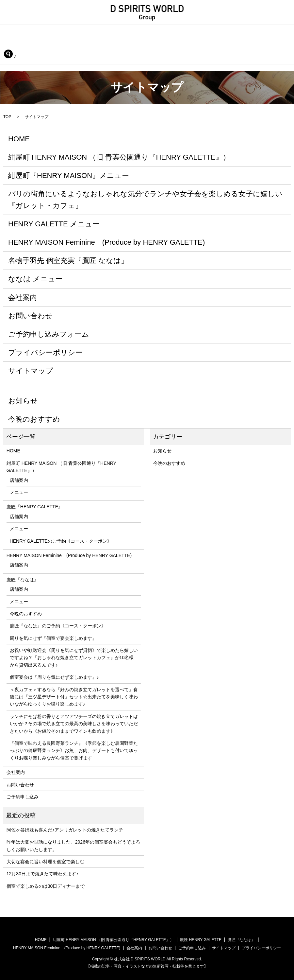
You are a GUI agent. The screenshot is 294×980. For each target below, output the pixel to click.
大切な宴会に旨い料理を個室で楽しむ (45, 860)
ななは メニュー (35, 278)
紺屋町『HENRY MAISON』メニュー (68, 174)
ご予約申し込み (24, 53)
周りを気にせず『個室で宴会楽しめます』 (53, 637)
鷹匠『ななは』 (170, 42)
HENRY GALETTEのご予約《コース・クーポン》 (61, 540)
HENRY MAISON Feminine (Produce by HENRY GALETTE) (72, 42)
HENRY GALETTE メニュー (54, 223)
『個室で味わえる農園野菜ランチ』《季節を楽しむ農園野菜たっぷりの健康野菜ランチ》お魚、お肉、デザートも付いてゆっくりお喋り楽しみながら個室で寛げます (74, 750)
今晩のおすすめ (34, 418)
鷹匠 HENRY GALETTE (200, 938)
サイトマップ (30, 370)
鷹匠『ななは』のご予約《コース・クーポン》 (58, 625)
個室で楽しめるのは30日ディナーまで (46, 885)
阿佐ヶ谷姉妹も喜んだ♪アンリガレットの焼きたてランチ (65, 828)
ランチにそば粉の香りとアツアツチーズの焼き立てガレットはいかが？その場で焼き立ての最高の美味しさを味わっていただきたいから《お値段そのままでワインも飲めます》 (74, 723)
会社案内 (211, 42)
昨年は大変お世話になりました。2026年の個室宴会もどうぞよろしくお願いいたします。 (73, 844)
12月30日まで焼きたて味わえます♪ (42, 873)
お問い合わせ (250, 42)
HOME (15, 32)
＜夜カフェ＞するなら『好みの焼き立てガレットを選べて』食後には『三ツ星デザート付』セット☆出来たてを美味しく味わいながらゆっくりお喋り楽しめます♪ (74, 696)
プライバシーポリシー (45, 351)
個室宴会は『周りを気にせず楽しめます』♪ (54, 676)
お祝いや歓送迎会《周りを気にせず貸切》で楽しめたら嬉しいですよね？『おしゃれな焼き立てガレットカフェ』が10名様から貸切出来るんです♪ (74, 657)
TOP (7, 116)
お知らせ (23, 400)
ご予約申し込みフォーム (48, 333)
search (61, 53)
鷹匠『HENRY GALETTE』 (224, 32)
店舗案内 (19, 479)
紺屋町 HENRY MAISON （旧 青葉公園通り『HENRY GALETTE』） (109, 32)
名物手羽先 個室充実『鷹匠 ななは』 (68, 259)
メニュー (19, 491)
